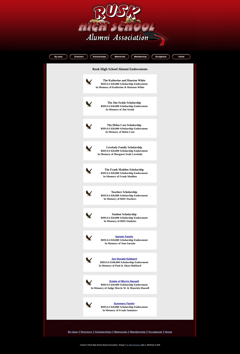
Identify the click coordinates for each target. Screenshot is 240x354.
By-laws (73, 331)
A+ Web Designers (134, 345)
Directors (86, 331)
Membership (138, 331)
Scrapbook (155, 331)
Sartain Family (124, 236)
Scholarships (103, 331)
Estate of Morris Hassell (124, 281)
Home (168, 331)
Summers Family (124, 303)
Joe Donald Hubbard (124, 258)
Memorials (120, 331)
